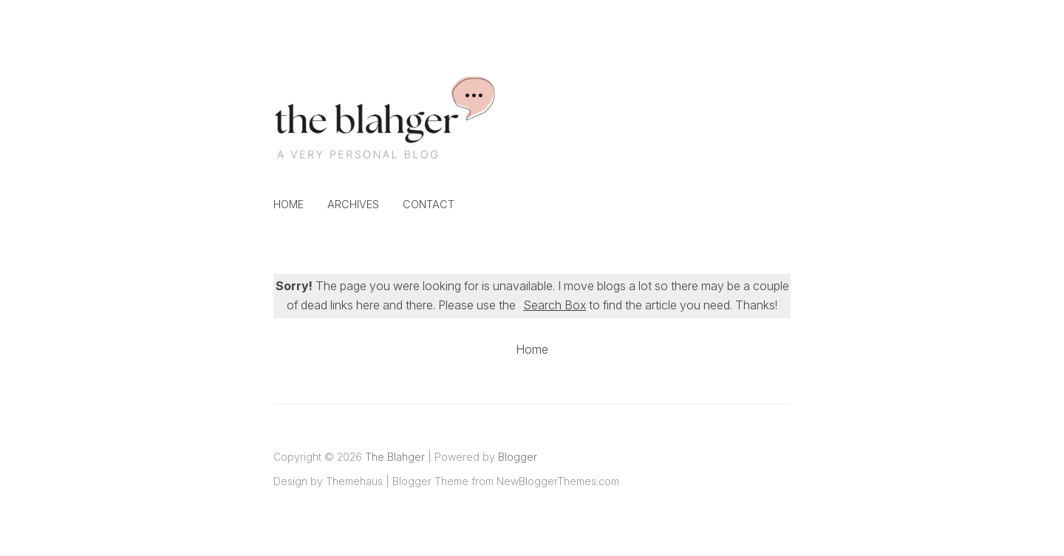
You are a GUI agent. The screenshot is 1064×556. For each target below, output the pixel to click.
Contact (428, 204)
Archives (353, 204)
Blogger (517, 456)
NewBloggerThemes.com (558, 481)
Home (288, 204)
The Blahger (395, 456)
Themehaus (354, 481)
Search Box (554, 305)
